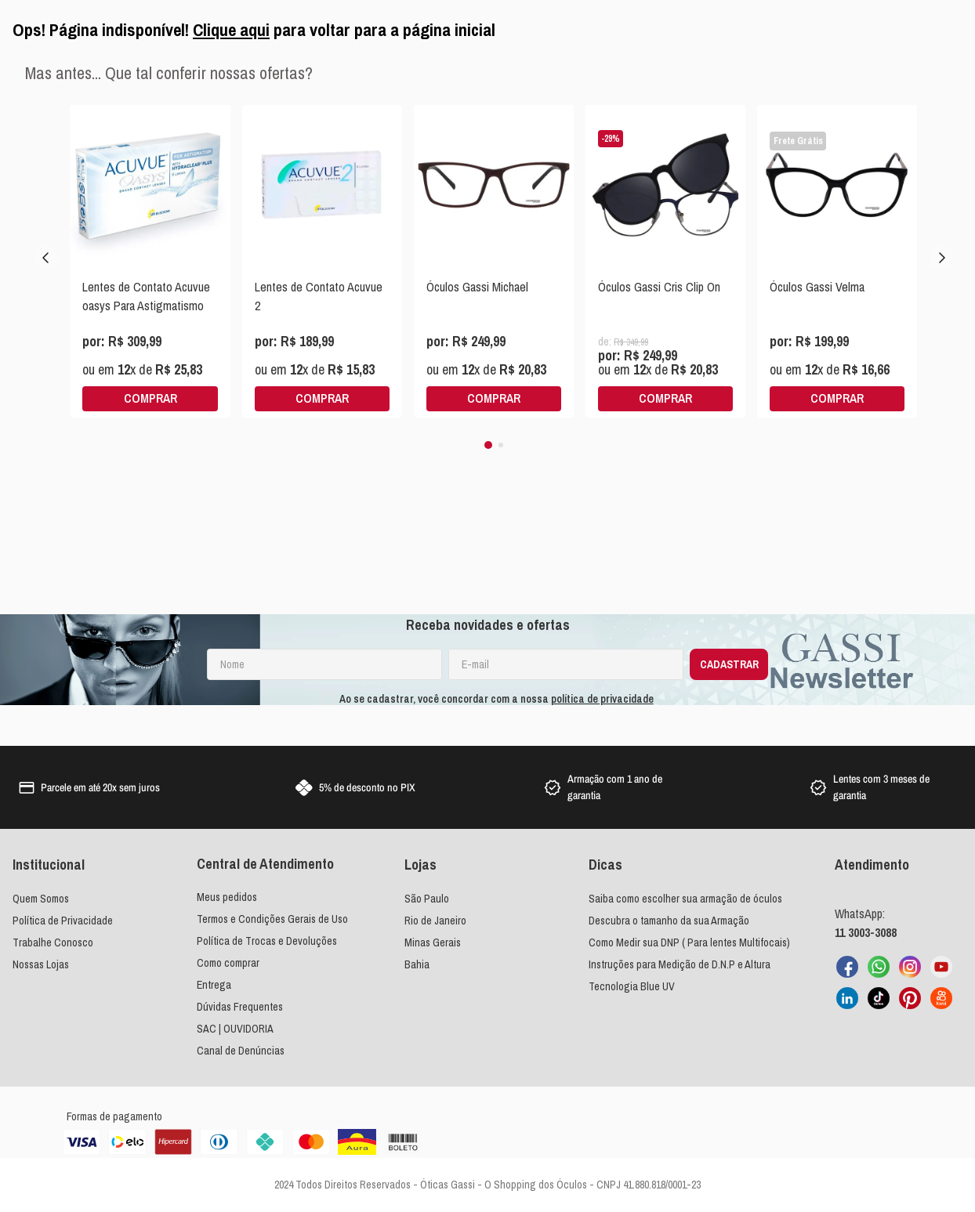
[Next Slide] (941, 257)
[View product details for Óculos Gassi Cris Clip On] (665, 261)
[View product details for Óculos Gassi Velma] (837, 261)
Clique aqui (231, 30)
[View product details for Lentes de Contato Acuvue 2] (322, 261)
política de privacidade (602, 699)
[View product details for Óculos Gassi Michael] (494, 261)
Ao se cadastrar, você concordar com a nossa (496, 699)
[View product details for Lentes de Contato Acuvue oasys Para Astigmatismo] (150, 261)
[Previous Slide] (46, 257)
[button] (488, 445)
